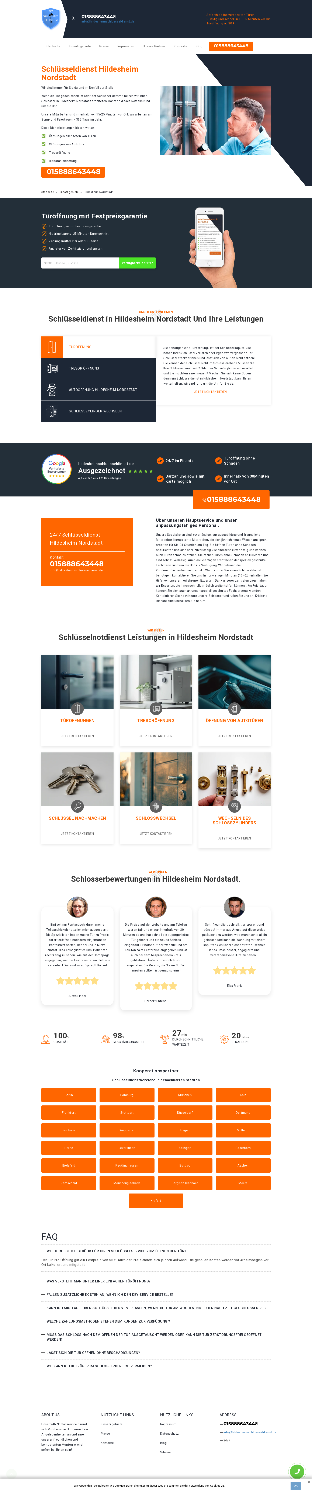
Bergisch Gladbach (185, 1183)
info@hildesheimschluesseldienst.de (108, 21)
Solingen (185, 1148)
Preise (104, 46)
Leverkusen (127, 1148)
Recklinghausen (126, 1165)
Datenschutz (169, 1433)
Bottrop (185, 1165)
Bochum (69, 1130)
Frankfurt (69, 1112)
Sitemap (166, 1452)
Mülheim (243, 1130)
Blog (199, 46)
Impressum (125, 46)
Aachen (243, 1165)
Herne (69, 1148)
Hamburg (127, 1095)
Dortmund (243, 1112)
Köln (243, 1095)
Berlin (69, 1095)
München (185, 1095)
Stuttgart (127, 1112)
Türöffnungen (77, 720)
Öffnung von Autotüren (234, 720)
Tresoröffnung (155, 720)
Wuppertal (126, 1130)
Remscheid (69, 1183)
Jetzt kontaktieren (210, 392)
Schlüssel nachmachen (77, 818)
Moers (243, 1183)
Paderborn (243, 1148)
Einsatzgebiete (80, 46)
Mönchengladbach (127, 1183)
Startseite (53, 46)
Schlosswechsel (156, 818)
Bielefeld (68, 1165)
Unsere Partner (154, 46)
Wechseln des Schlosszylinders (234, 820)
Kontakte (180, 46)
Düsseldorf (185, 1112)
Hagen (185, 1130)
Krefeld (156, 1200)
